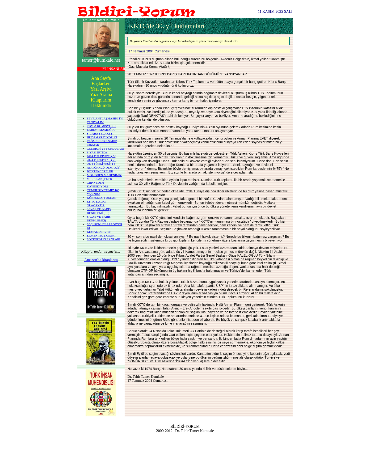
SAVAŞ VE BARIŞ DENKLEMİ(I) (99, 218)
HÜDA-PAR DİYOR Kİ (102, 137)
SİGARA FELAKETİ (100, 133)
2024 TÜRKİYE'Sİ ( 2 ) (101, 160)
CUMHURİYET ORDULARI (105, 148)
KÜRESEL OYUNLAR (101, 197)
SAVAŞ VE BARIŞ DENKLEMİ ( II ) (99, 211)
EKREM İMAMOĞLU (101, 129)
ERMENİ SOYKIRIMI (101, 235)
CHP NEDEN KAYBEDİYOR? (97, 184)
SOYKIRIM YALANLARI (103, 239)
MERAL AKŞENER (99, 179)
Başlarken (101, 83)
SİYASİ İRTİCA (97, 152)
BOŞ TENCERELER (100, 171)
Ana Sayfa (101, 78)
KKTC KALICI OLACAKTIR (96, 203)
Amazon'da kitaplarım (101, 260)
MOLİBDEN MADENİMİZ (104, 175)
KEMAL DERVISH (99, 231)
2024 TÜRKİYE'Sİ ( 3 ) (101, 156)
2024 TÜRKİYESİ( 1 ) (101, 163)
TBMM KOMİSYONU (101, 126)
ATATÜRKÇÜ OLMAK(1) (103, 167)
